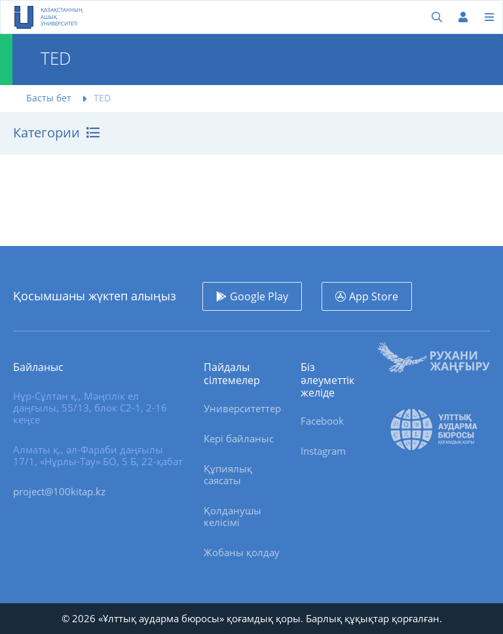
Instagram (323, 450)
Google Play (259, 296)
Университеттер (242, 408)
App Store (373, 296)
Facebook (322, 420)
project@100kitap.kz (59, 491)
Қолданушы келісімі (232, 516)
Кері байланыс (239, 438)
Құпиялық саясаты (228, 474)
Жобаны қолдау (242, 552)
